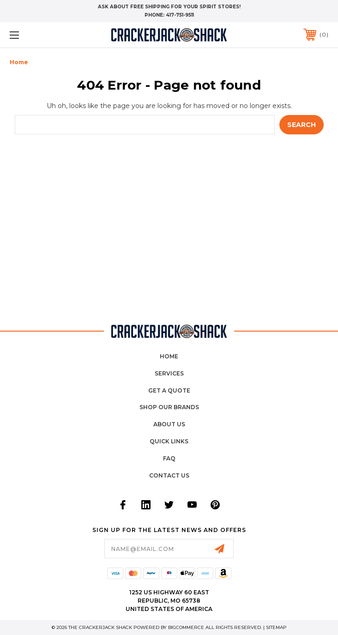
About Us (169, 424)
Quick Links (169, 441)
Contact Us (169, 475)
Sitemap (276, 627)
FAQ (169, 458)
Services (169, 373)
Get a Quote (169, 390)
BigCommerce (186, 627)
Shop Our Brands (169, 407)
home (169, 356)
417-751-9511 (180, 15)
